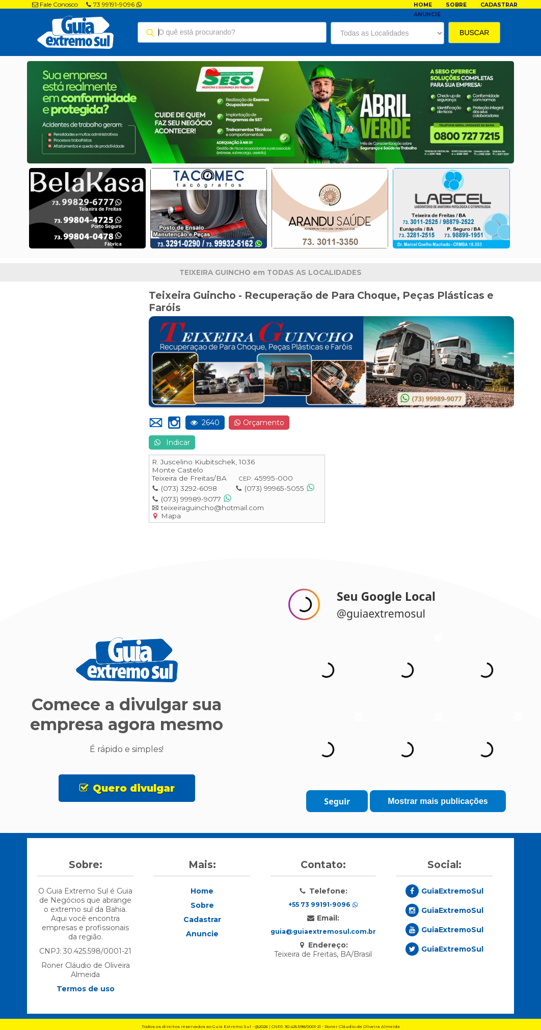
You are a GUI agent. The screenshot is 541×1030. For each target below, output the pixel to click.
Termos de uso (86, 988)
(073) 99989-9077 (191, 499)
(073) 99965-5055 (274, 488)
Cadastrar (499, 5)
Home (423, 5)
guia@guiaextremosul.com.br (323, 931)
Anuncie (427, 14)
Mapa (171, 516)
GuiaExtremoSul (452, 891)
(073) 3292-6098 (189, 488)
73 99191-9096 (113, 4)
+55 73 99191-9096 (323, 904)
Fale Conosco (55, 4)
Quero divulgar (134, 788)
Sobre (456, 5)
